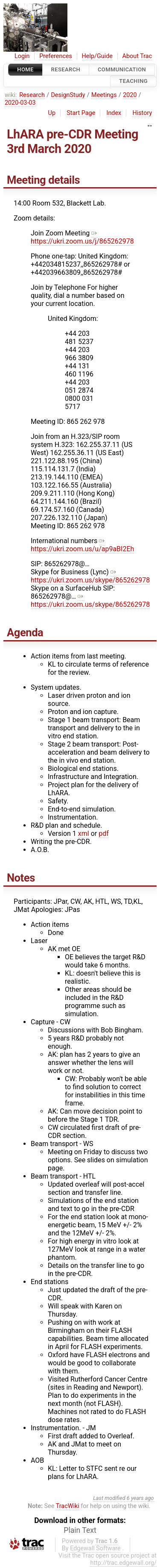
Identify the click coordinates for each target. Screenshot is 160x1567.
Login (22, 56)
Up (51, 113)
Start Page (81, 113)
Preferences (55, 56)
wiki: (11, 95)
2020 (130, 95)
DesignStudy (68, 95)
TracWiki (67, 1506)
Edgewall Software (95, 1548)
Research (66, 69)
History (142, 113)
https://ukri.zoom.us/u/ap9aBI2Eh (82, 545)
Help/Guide (97, 56)
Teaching (133, 81)
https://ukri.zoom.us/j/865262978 (82, 237)
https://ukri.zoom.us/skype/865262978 (90, 576)
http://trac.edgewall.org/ (123, 1563)
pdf (104, 833)
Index (114, 113)
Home (25, 69)
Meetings (104, 95)
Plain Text (80, 1530)
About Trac (137, 56)
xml (83, 833)
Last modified (109, 1498)
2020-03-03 (20, 102)
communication (122, 69)
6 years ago (140, 1498)
